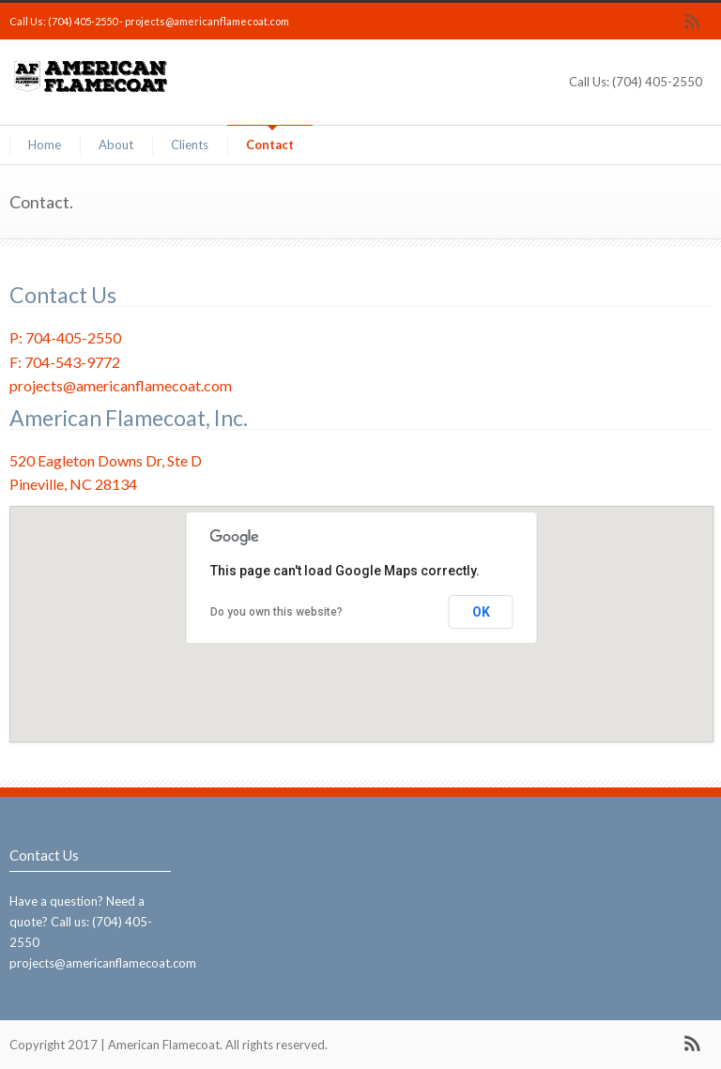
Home (44, 144)
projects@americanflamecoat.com (207, 21)
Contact (270, 144)
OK (481, 611)
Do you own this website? (276, 611)
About (116, 144)
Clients (189, 144)
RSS (693, 21)
